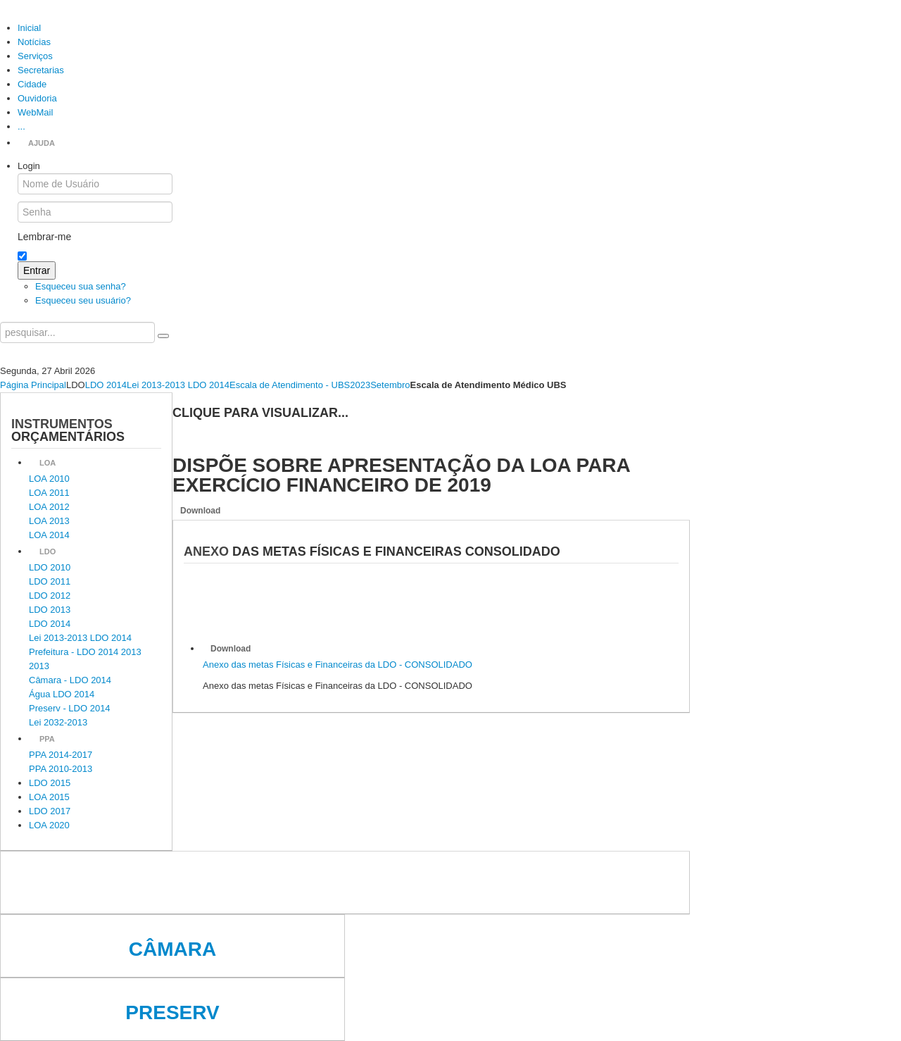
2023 (360, 385)
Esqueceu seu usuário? (83, 300)
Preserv (172, 1012)
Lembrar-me (44, 236)
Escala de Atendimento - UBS (289, 385)
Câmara (172, 949)
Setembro (390, 385)
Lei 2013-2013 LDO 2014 (178, 385)
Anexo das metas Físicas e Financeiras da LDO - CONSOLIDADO (337, 664)
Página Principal (33, 385)
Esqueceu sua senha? (80, 286)
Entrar (36, 270)
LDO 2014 (106, 385)
